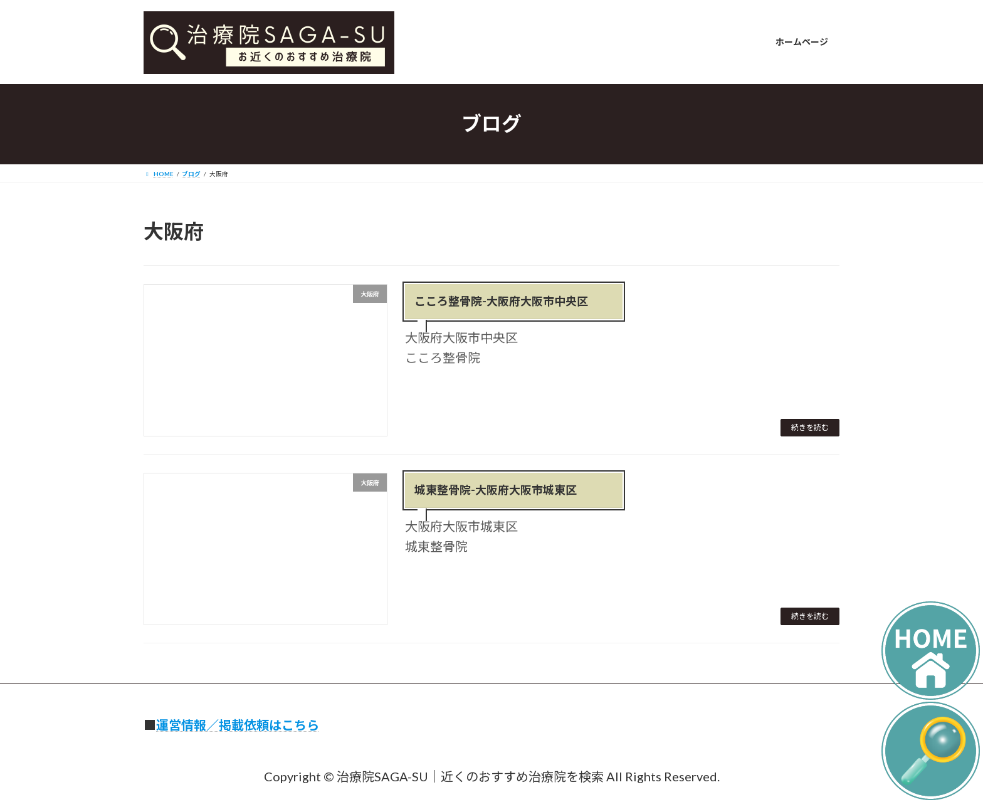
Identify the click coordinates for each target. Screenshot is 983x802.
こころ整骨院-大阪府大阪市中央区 (501, 301)
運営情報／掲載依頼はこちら (237, 724)
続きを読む (810, 427)
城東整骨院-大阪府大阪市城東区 (495, 490)
